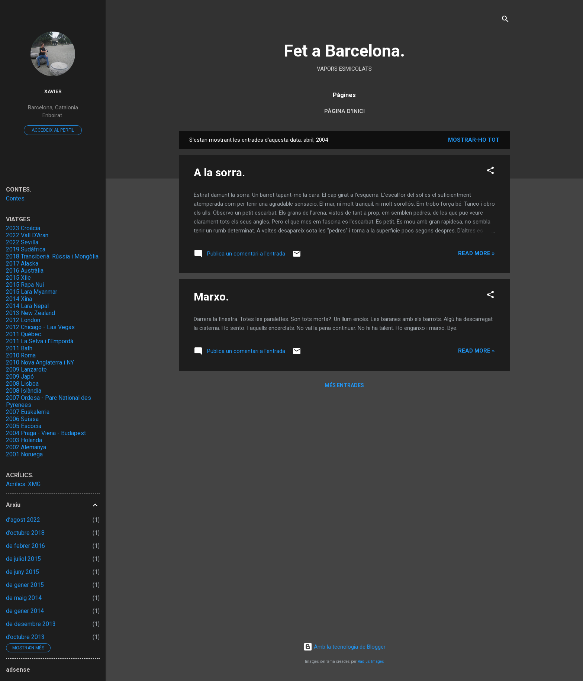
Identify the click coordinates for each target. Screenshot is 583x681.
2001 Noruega (24, 454)
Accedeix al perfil (53, 130)
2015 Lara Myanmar (31, 291)
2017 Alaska (22, 263)
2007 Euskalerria (27, 411)
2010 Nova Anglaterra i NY (40, 362)
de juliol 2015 (23, 558)
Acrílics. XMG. (24, 484)
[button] (490, 171)
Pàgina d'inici (344, 111)
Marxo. (211, 296)
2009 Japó (20, 376)
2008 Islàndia (23, 390)
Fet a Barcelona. (344, 51)
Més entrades (344, 385)
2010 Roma (21, 355)
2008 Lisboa (22, 383)
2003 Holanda (24, 440)
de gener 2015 (25, 584)
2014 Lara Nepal (27, 305)
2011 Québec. (24, 334)
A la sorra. (219, 172)
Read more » (476, 253)
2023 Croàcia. (23, 228)
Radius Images (371, 661)
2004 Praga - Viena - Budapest (46, 433)
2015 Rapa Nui (25, 284)
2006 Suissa (22, 419)
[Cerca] (505, 20)
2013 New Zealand (30, 313)
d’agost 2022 (23, 519)
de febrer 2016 (25, 545)
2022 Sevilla (22, 242)
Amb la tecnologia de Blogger (344, 646)
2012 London (23, 320)
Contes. (16, 198)
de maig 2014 (24, 597)
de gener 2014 (25, 610)
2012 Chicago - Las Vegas (40, 327)
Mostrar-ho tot (473, 139)
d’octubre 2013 (25, 636)
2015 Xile (18, 277)
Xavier (53, 91)
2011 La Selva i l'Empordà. (40, 341)
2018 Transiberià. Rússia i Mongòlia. (53, 256)
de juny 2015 (22, 571)
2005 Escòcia (23, 426)
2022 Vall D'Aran (27, 235)
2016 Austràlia (25, 270)
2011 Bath (19, 348)
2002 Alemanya (26, 447)
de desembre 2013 (31, 623)
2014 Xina (19, 298)
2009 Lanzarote (26, 369)
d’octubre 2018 (25, 532)
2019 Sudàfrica (25, 249)
